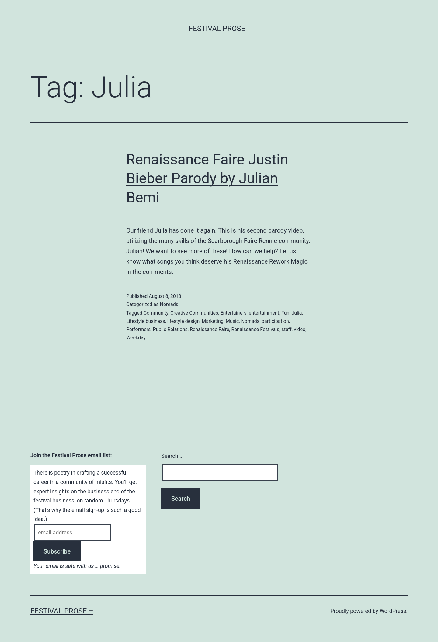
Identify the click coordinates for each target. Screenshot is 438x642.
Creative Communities (194, 313)
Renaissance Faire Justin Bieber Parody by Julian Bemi (207, 178)
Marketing (212, 321)
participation (275, 321)
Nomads (169, 304)
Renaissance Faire (209, 329)
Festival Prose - (219, 28)
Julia (296, 313)
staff (286, 329)
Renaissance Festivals (255, 329)
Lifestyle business (145, 321)
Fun (285, 313)
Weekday (136, 337)
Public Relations (170, 329)
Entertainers (233, 313)
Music (232, 321)
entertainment (264, 313)
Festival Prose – (61, 611)
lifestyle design (183, 321)
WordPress (393, 611)
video (299, 329)
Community (156, 313)
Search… (171, 456)
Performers (138, 329)
